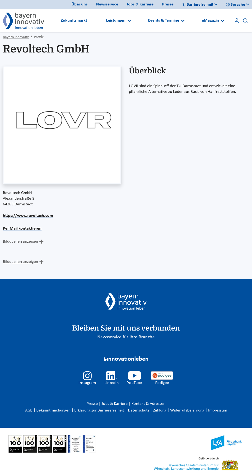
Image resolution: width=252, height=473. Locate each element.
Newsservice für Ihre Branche (126, 337)
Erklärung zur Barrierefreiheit (99, 410)
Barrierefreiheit (197, 4)
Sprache (235, 4)
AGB (29, 410)
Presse (167, 4)
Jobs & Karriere (140, 4)
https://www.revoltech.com (28, 215)
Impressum (217, 410)
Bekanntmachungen (53, 410)
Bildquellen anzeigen (20, 241)
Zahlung (160, 410)
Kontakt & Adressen (148, 404)
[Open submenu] (129, 20)
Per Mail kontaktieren (22, 228)
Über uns (79, 4)
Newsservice (107, 4)
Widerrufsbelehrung (187, 410)
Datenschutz (139, 410)
